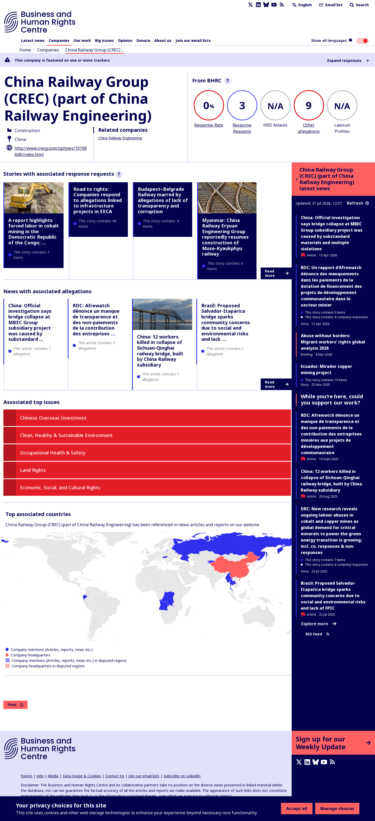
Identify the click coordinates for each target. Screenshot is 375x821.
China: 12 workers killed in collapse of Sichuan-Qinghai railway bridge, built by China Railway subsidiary (160, 351)
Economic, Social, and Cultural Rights (60, 487)
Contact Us (114, 775)
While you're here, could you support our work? (332, 399)
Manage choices (337, 808)
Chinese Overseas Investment (53, 418)
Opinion (125, 40)
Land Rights (33, 470)
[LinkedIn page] (258, 5)
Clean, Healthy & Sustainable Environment (66, 435)
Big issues (104, 40)
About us (162, 40)
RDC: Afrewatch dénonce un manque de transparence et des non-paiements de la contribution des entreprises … (96, 319)
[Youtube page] (274, 5)
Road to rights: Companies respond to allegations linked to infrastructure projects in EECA (97, 200)
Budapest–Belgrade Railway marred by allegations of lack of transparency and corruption (163, 200)
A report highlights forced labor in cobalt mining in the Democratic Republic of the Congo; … (33, 231)
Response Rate (208, 125)
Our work (82, 40)
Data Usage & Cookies (82, 775)
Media (53, 775)
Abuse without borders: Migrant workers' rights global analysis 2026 (333, 342)
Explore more (318, 624)
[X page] (250, 5)
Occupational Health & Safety (53, 452)
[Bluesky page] (266, 5)
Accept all (296, 808)
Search (359, 4)
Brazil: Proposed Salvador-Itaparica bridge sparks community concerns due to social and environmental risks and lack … (225, 322)
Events (26, 775)
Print (15, 704)
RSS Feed (317, 633)
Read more (277, 273)
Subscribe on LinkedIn (182, 775)
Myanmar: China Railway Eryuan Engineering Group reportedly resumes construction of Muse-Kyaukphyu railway (225, 237)
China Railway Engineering (120, 137)
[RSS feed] (282, 5)
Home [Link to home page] (25, 50)
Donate (143, 40)
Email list (330, 4)
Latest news (33, 40)
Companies (59, 40)
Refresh (358, 203)
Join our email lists (193, 40)
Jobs (40, 775)
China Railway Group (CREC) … (94, 50)
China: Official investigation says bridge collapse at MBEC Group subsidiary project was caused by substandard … (30, 322)
